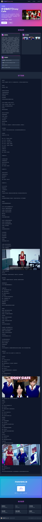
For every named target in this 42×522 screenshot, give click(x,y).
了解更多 (10, 22)
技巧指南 (34, 1)
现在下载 (39, 1)
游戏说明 (29, 1)
